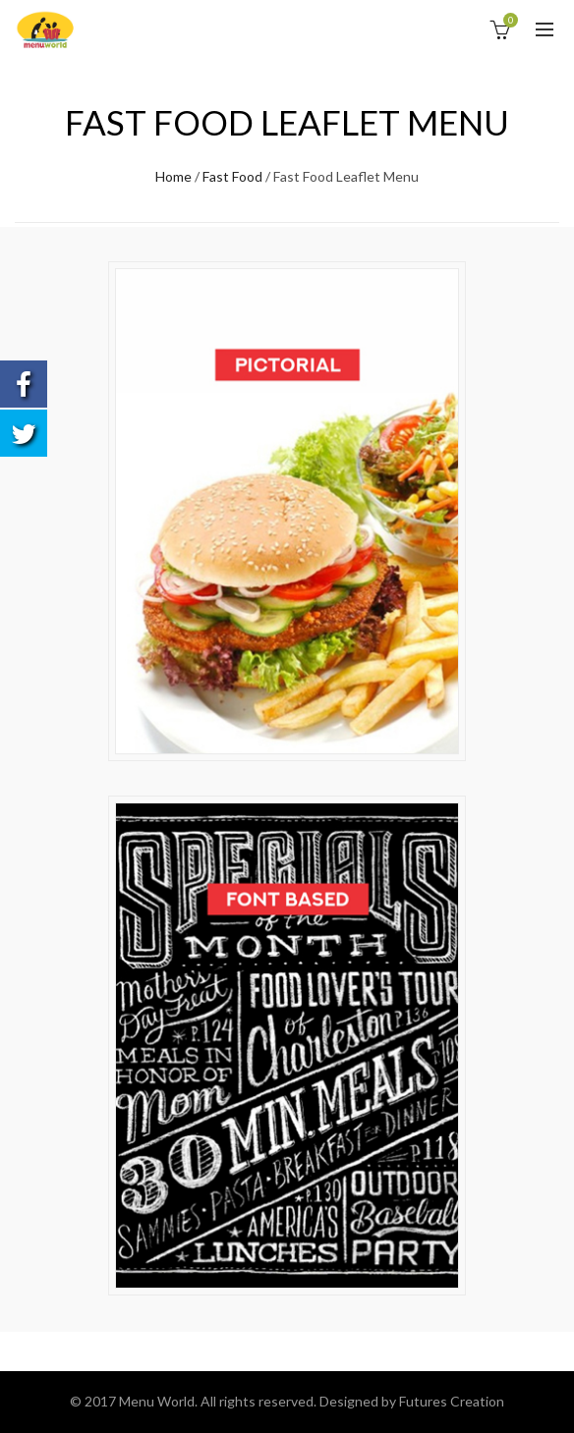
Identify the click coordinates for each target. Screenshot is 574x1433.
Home (173, 176)
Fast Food (232, 176)
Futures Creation (451, 1401)
